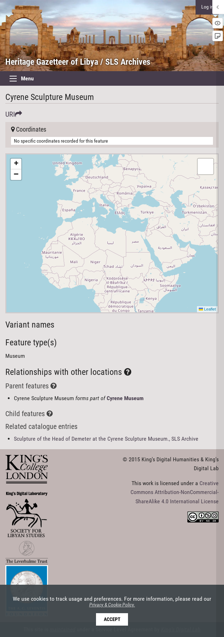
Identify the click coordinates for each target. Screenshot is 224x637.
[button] (16, 164)
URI (13, 114)
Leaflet (207, 309)
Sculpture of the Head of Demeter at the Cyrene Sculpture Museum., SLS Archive (106, 438)
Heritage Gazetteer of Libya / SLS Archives (77, 62)
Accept (112, 619)
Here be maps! (111, 233)
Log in (207, 7)
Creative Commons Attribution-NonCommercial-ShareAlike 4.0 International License (174, 492)
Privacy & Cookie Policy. (112, 605)
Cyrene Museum (125, 398)
